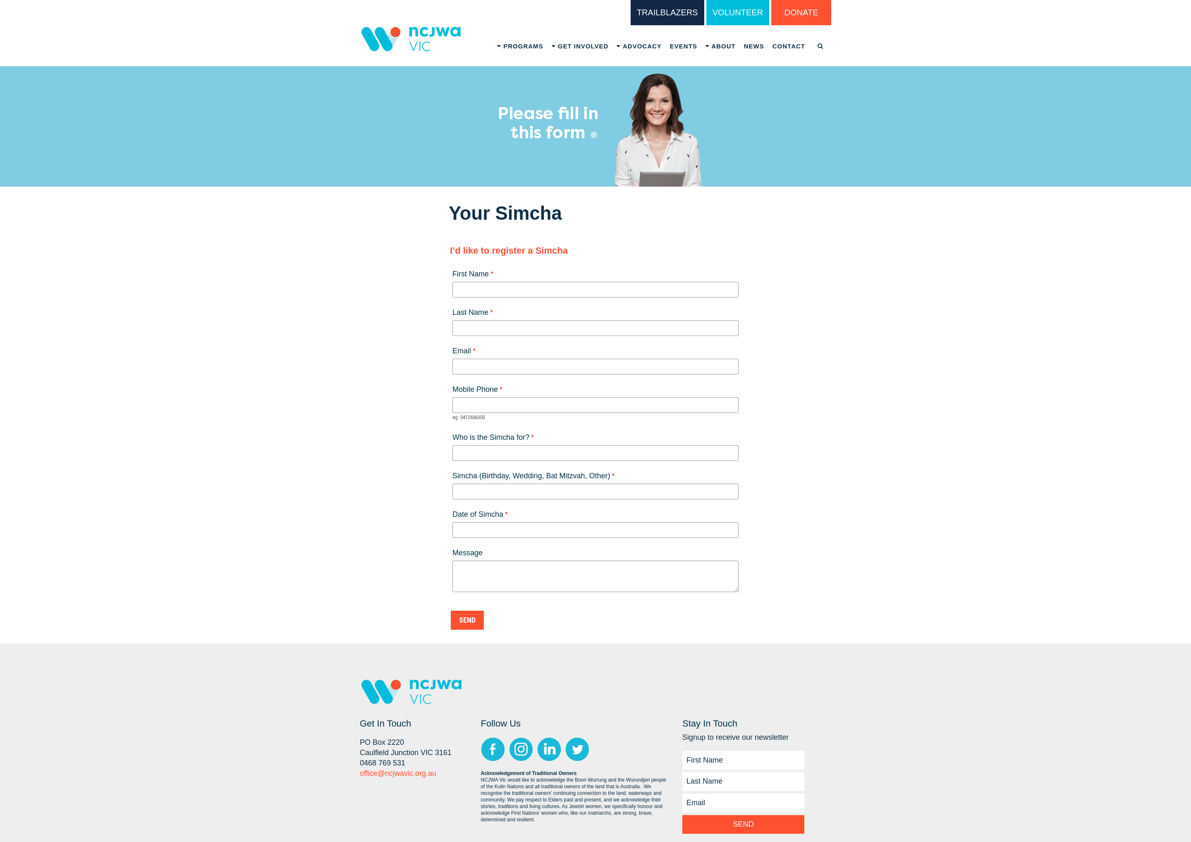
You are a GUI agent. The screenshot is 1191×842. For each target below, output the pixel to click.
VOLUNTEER (738, 12)
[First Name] (743, 760)
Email (461, 351)
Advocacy (639, 46)
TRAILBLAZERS (667, 12)
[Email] (743, 803)
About (721, 46)
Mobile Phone (475, 389)
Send (743, 824)
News (754, 46)
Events (683, 46)
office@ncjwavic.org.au (398, 773)
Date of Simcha (477, 514)
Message (467, 553)
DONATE (801, 12)
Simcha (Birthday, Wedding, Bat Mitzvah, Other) (531, 476)
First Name (470, 274)
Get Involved (580, 46)
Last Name (470, 312)
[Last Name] (743, 781)
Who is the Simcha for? (490, 437)
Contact (788, 46)
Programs (520, 46)
